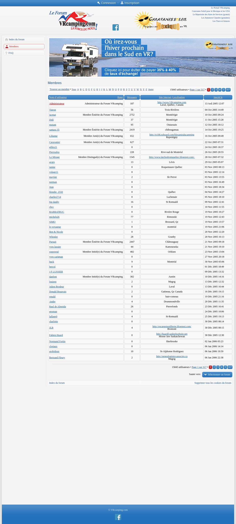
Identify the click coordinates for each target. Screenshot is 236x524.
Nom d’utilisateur (58, 97)
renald (52, 296)
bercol (52, 266)
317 (228, 89)
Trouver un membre (60, 89)
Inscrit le (218, 97)
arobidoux (54, 351)
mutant (52, 124)
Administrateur (56, 103)
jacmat (52, 114)
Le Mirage (54, 157)
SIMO (52, 221)
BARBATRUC (56, 211)
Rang (120, 97)
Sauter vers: (195, 374)
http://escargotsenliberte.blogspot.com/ (172, 326)
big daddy (54, 201)
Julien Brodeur (56, 286)
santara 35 (54, 129)
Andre (52, 301)
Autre (151, 89)
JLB (51, 327)
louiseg (52, 281)
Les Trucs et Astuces (221, 21)
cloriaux (53, 346)
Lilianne (53, 135)
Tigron (52, 109)
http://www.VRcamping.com (172, 102)
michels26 (54, 216)
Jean (51, 187)
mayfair (53, 177)
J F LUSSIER (56, 271)
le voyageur (55, 226)
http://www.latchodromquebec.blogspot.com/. (172, 157)
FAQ (11, 52)
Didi (51, 119)
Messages (132, 97)
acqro (52, 162)
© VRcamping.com (118, 509)
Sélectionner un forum (219, 374)
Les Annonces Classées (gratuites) (215, 18)
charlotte (53, 321)
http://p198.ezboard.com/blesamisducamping (171, 134)
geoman (53, 311)
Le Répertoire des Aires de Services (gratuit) (211, 14)
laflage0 (53, 316)
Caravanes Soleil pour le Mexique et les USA (211, 11)
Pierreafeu (54, 152)
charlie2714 (55, 196)
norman (53, 182)
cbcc (51, 206)
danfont (53, 276)
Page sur (197, 89)
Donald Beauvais (57, 291)
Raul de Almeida (57, 306)
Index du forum (16, 39)
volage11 (53, 172)
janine (52, 167)
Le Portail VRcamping (220, 8)
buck (51, 261)
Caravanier (54, 142)
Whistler (53, 236)
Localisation (178, 97)
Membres (13, 46)
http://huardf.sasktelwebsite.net (171, 333)
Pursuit (52, 241)
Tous (74, 89)
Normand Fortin (57, 341)
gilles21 (53, 147)
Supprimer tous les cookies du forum (212, 382)
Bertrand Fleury (57, 357)
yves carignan (56, 256)
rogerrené (54, 251)
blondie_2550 (56, 192)
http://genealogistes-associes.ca (171, 356)
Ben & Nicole (56, 231)
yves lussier (55, 246)
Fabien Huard (56, 335)
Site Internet (165, 97)
